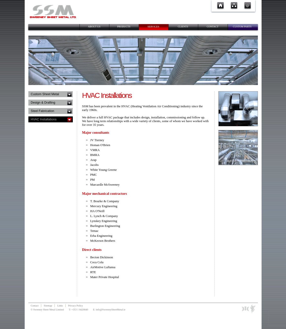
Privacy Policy (75, 305)
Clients (183, 26)
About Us (94, 26)
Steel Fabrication (42, 111)
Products (123, 26)
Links (60, 305)
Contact (213, 26)
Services (153, 26)
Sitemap (48, 305)
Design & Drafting (43, 102)
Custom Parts (242, 26)
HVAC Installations (44, 119)
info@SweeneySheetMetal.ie (110, 309)
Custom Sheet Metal (45, 94)
